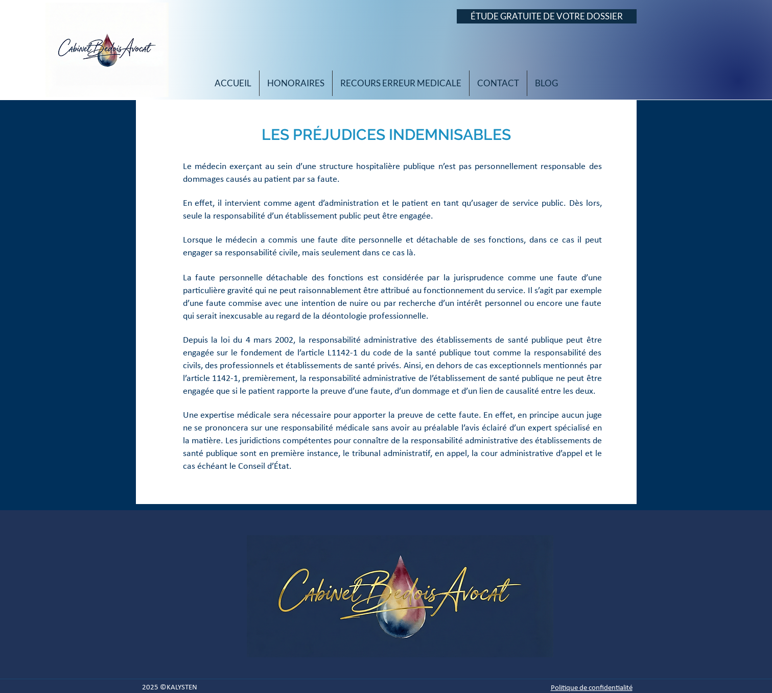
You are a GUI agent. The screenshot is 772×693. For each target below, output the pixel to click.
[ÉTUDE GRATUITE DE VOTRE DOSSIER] (547, 16)
